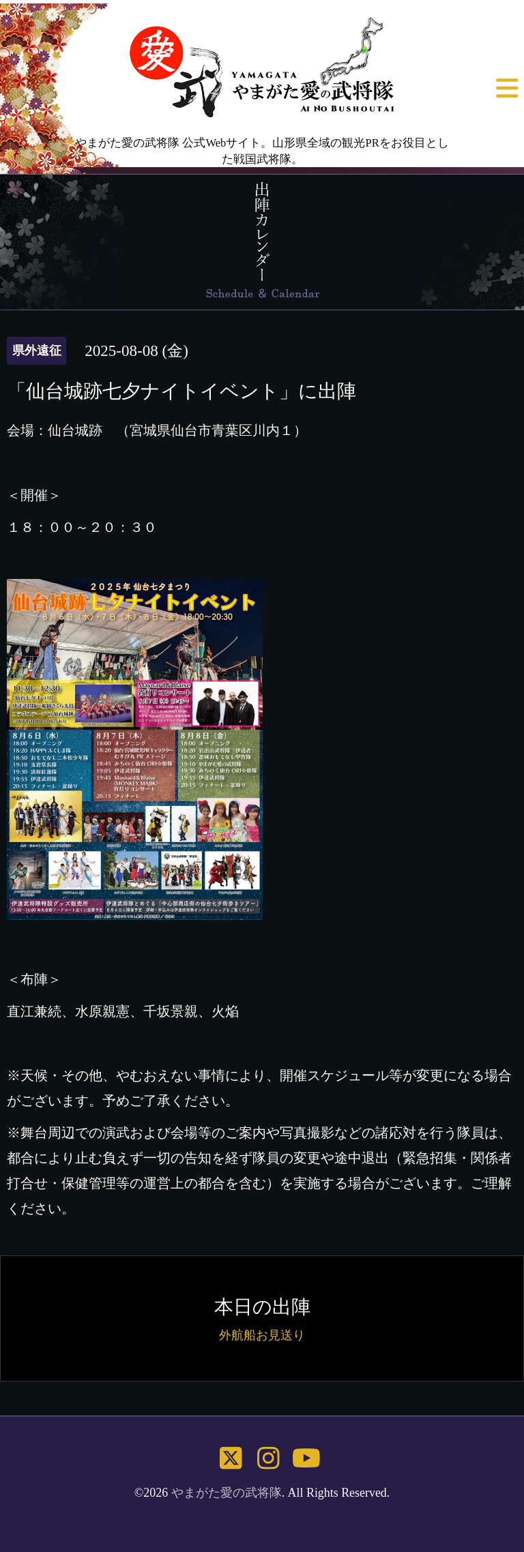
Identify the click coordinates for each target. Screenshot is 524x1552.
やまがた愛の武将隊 (226, 1492)
